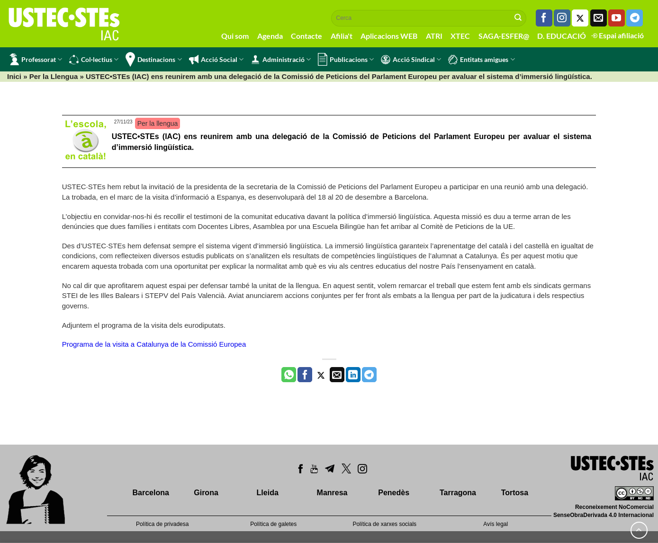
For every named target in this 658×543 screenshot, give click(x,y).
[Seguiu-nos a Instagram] (562, 17)
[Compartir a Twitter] (321, 374)
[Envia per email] (337, 374)
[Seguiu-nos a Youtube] (616, 17)
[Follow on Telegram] (634, 17)
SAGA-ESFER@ (503, 35)
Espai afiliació (617, 35)
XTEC (460, 35)
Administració (281, 59)
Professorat (35, 59)
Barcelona (151, 493)
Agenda (270, 35)
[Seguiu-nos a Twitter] (580, 17)
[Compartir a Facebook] (304, 374)
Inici (14, 76)
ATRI (434, 35)
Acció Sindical (411, 59)
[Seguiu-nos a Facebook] (544, 17)
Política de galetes (273, 524)
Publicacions (346, 59)
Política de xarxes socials (384, 524)
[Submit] (518, 18)
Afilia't (341, 35)
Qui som (235, 35)
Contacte (306, 35)
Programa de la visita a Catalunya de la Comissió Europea (154, 344)
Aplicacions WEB (389, 35)
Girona (206, 493)
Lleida (268, 493)
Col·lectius (93, 59)
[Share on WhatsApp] (288, 374)
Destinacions (153, 59)
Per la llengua (157, 123)
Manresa (332, 493)
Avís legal (495, 524)
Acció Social (216, 59)
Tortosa (514, 493)
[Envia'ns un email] (598, 17)
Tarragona (458, 493)
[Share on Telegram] (369, 374)
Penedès (393, 493)
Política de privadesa (162, 524)
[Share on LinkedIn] (353, 374)
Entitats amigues (481, 59)
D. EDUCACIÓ (561, 35)
